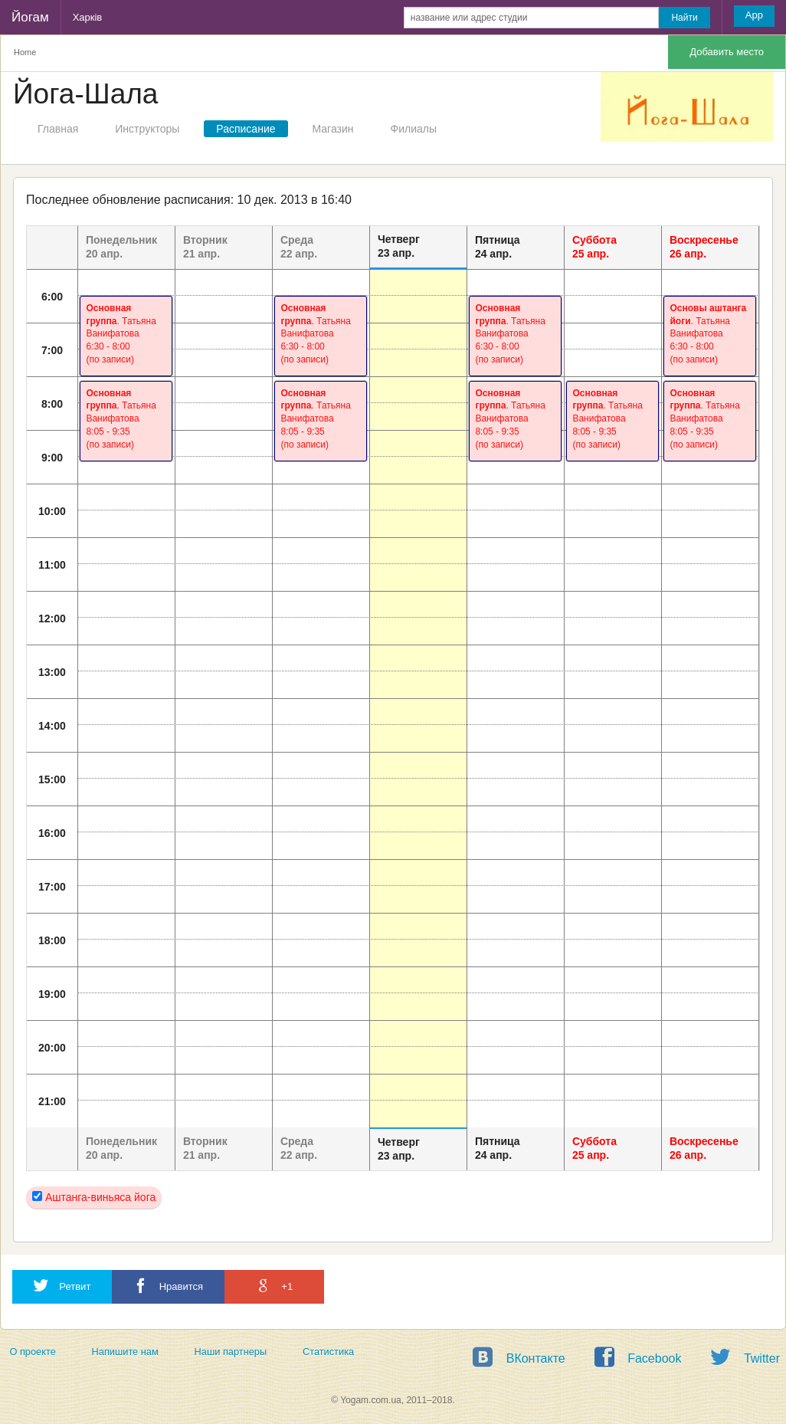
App (754, 15)
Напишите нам (125, 1351)
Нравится (168, 1285)
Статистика (328, 1351)
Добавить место (726, 51)
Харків (88, 17)
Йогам (30, 17)
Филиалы (414, 129)
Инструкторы (147, 129)
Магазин (333, 129)
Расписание (245, 129)
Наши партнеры (231, 1351)
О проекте (32, 1351)
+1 (274, 1285)
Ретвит (62, 1285)
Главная (58, 129)
